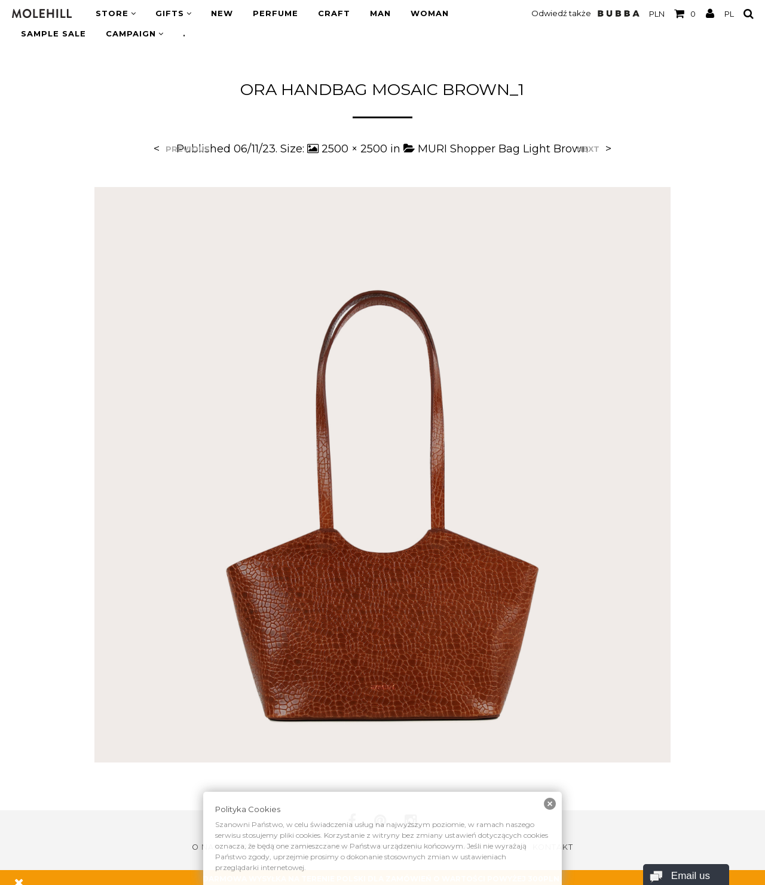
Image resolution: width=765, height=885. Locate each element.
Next (588, 149)
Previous (188, 149)
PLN (657, 14)
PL (729, 14)
